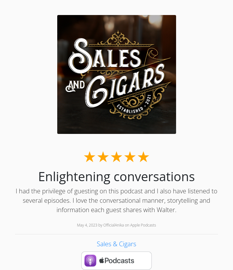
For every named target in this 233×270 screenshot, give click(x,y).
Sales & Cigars (116, 244)
